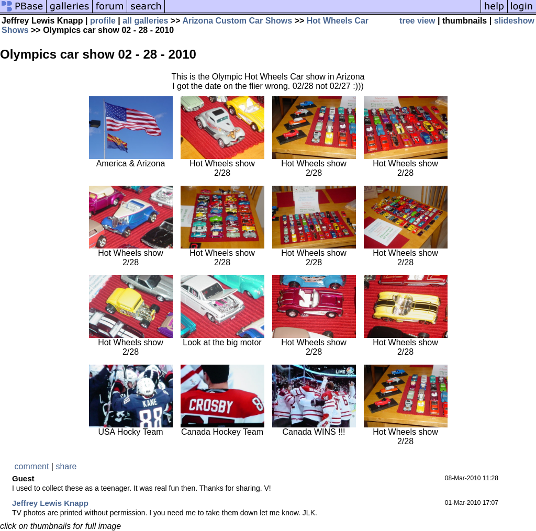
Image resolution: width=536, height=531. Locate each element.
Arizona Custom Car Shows (237, 20)
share (65, 466)
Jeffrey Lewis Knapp (50, 503)
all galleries (145, 20)
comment (32, 466)
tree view (417, 20)
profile (103, 20)
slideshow (514, 20)
